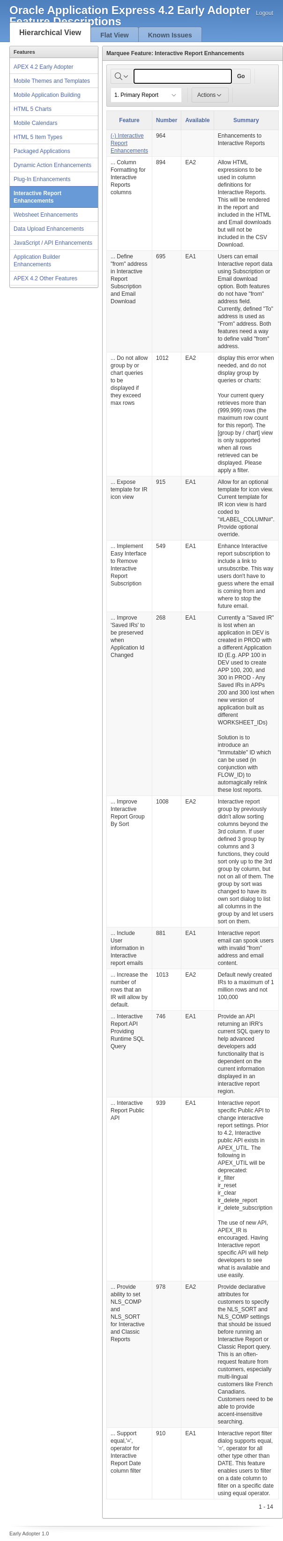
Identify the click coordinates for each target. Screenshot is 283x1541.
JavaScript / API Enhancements (53, 243)
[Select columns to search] (122, 76)
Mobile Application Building (47, 95)
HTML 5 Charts (33, 109)
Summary (246, 120)
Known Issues (170, 35)
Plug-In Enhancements (42, 179)
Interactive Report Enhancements (37, 197)
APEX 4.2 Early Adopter (43, 67)
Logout (264, 13)
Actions (210, 95)
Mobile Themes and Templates (52, 81)
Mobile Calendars (35, 123)
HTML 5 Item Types (38, 137)
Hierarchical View (50, 33)
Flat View (114, 35)
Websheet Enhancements (46, 215)
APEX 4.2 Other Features (45, 278)
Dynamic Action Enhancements (52, 165)
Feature (129, 120)
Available (197, 120)
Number (166, 120)
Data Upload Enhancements (49, 229)
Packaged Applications (42, 151)
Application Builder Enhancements (37, 261)
